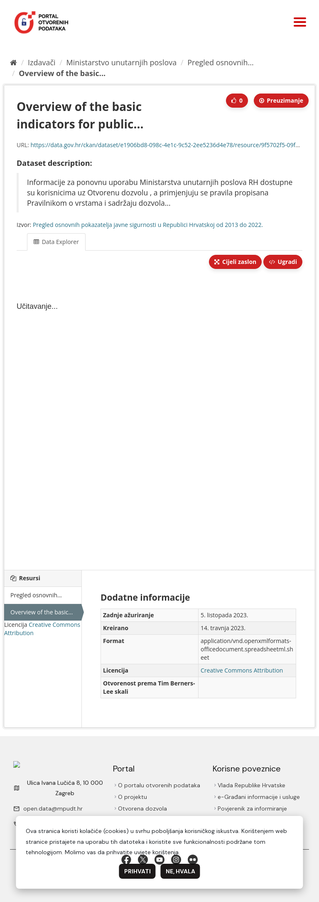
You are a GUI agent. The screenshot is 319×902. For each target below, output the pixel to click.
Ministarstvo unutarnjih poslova (121, 62)
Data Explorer (56, 242)
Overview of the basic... (62, 73)
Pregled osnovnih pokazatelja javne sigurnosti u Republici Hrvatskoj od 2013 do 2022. (148, 225)
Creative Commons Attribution (242, 670)
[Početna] (13, 62)
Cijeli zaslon (235, 262)
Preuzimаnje (281, 100)
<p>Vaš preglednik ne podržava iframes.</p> (159, 420)
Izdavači (42, 62)
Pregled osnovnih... (220, 62)
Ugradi (283, 262)
